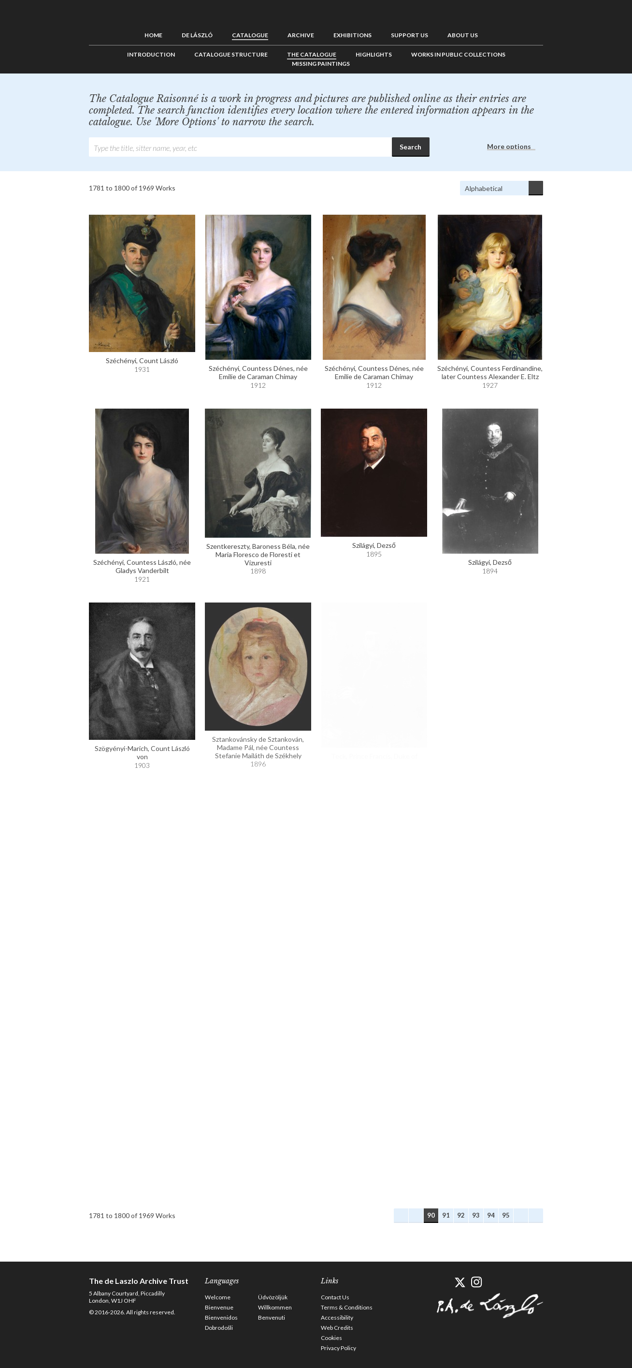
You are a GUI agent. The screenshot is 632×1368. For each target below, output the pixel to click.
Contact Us (335, 1297)
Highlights (374, 54)
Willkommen (275, 1307)
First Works (401, 1215)
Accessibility (337, 1317)
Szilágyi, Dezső (374, 545)
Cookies (331, 1337)
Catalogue (250, 35)
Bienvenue (219, 1307)
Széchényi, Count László (142, 360)
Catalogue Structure (231, 54)
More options (509, 146)
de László (197, 35)
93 (476, 1215)
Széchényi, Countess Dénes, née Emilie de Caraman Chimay (258, 372)
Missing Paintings (321, 63)
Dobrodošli (219, 1327)
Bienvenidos (221, 1317)
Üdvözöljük (272, 1297)
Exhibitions (352, 35)
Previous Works (416, 1215)
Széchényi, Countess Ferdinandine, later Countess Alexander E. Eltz (490, 372)
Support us (409, 35)
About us (462, 35)
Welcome (217, 1297)
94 (491, 1215)
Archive (300, 35)
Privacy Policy (338, 1348)
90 (431, 1215)
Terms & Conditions (347, 1307)
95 (506, 1215)
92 (461, 1215)
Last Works (536, 1215)
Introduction (151, 54)
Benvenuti (271, 1317)
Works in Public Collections (458, 54)
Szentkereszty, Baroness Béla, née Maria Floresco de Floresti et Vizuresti (258, 554)
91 (446, 1215)
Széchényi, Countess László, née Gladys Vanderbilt (142, 566)
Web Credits (337, 1327)
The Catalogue (311, 54)
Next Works (521, 1215)
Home (153, 35)
